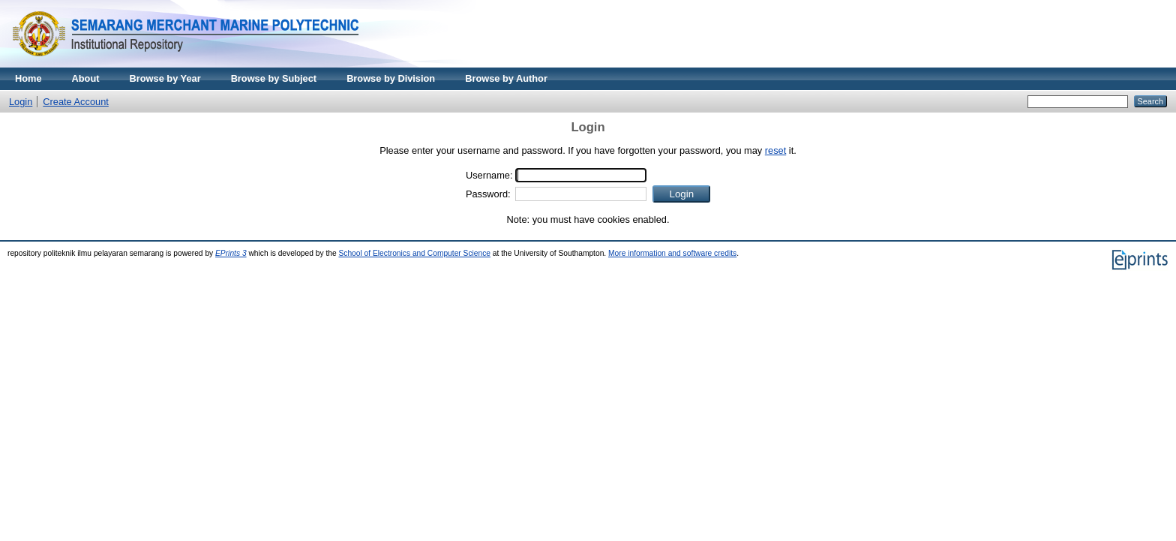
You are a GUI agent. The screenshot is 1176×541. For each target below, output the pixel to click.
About (86, 78)
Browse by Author (506, 78)
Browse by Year (165, 78)
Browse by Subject (274, 78)
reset (775, 150)
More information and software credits (672, 253)
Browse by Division (390, 78)
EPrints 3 (231, 253)
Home (28, 78)
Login (20, 101)
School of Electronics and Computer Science (414, 253)
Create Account (76, 101)
